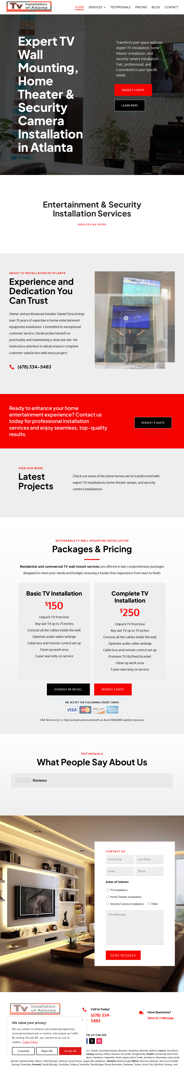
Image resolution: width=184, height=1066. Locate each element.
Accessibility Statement (161, 1060)
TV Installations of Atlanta (48, 1060)
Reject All (47, 1051)
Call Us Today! (100, 991)
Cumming (89, 1036)
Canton (162, 1032)
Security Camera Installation (127, 886)
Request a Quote (133, 90)
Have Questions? (159, 994)
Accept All (70, 1051)
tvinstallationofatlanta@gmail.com (31, 1007)
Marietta (111, 1043)
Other (154, 886)
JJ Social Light (97, 1060)
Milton (135, 1043)
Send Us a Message (161, 1000)
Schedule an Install (68, 689)
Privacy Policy (136, 1060)
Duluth (150, 1036)
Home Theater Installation (126, 879)
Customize (23, 1051)
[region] (46, 1038)
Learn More (129, 105)
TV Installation (119, 872)
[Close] (82, 1020)
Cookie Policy (30, 1042)
